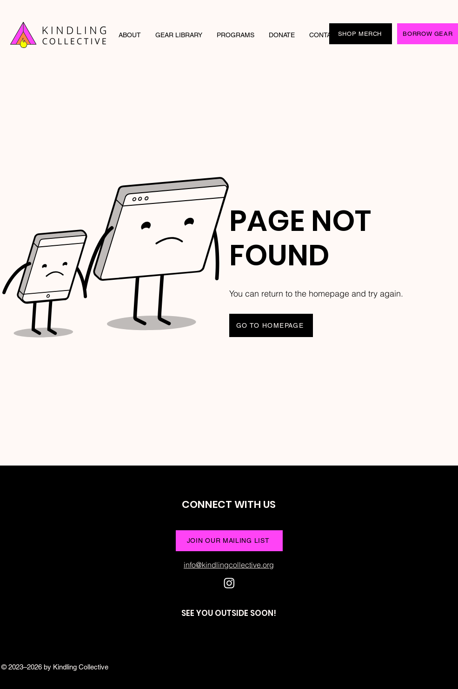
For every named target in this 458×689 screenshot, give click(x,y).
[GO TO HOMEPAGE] (271, 325)
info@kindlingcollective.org (229, 564)
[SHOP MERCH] (360, 33)
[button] (130, 35)
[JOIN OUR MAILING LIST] (229, 540)
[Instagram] (229, 583)
